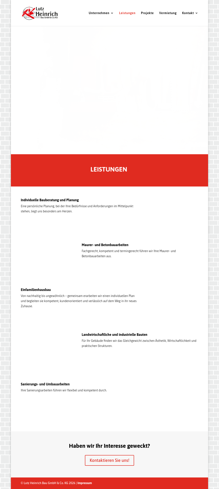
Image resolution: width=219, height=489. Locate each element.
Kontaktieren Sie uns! (109, 460)
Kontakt (188, 13)
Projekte (147, 13)
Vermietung (168, 13)
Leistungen (127, 13)
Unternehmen (99, 13)
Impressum (84, 483)
